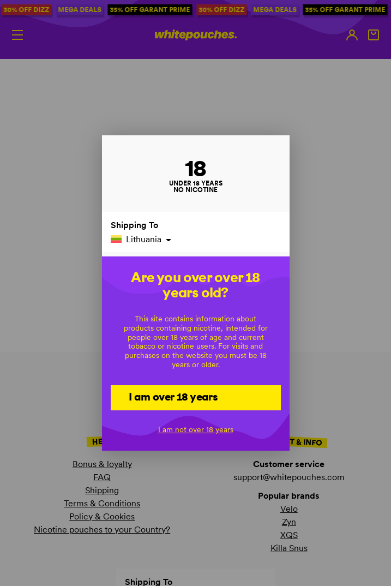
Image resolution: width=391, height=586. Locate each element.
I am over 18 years (173, 396)
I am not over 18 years (195, 429)
